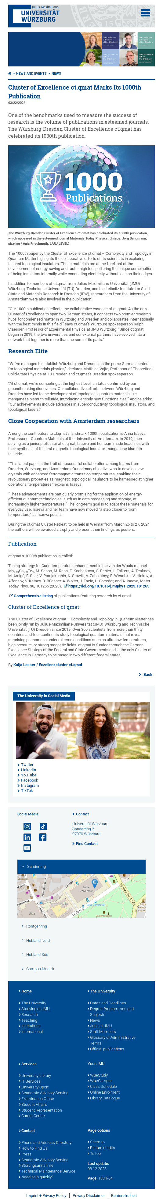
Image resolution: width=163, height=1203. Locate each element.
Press (25, 1154)
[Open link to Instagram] (24, 827)
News (56, 74)
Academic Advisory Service (43, 1093)
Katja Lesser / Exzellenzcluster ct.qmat (47, 664)
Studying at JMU (34, 1009)
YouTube (28, 775)
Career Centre (32, 1116)
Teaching (28, 1021)
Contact (82, 814)
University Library (35, 1076)
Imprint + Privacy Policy (46, 1195)
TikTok (27, 790)
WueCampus (100, 1081)
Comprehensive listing (34, 596)
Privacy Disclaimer (89, 1195)
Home (25, 991)
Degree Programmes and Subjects (111, 1012)
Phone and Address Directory (45, 1143)
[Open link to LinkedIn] (24, 837)
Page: (92, 1178)
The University (32, 1003)
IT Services (30, 1081)
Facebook (29, 780)
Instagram (30, 785)
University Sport (34, 1087)
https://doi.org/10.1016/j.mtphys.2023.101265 (108, 586)
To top (94, 1154)
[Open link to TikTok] (40, 827)
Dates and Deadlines (107, 1003)
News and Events (31, 74)
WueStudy (98, 1075)
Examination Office (36, 1099)
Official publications (106, 1049)
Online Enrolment (104, 1092)
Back (147, 674)
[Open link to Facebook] (40, 837)
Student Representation (40, 1110)
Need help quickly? (36, 1177)
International (31, 1032)
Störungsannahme (36, 1166)
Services (28, 1064)
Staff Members (102, 1032)
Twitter (27, 764)
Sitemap (96, 1142)
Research (28, 1015)
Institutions (30, 1026)
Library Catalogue (104, 1098)
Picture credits (101, 1148)
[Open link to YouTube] (24, 848)
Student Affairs (33, 1105)
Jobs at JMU (100, 1026)
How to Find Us (33, 1149)
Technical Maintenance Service (47, 1171)
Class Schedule (102, 1087)
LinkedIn (28, 770)
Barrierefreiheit (124, 1195)
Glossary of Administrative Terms (112, 1040)
